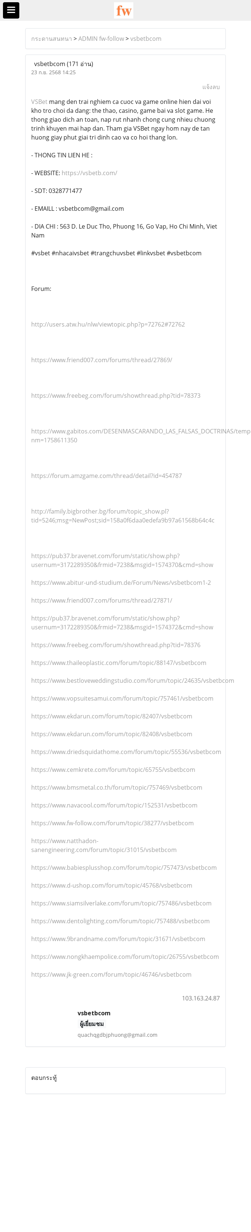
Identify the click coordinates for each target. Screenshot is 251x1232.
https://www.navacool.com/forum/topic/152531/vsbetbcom (114, 805)
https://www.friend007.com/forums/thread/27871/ (101, 600)
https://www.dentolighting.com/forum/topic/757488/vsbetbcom (120, 921)
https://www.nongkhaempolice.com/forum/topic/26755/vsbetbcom (125, 957)
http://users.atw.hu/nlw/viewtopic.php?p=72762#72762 (108, 324)
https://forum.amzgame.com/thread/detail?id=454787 (106, 476)
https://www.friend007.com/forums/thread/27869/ (101, 360)
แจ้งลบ (211, 87)
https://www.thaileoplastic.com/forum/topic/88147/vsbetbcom (118, 663)
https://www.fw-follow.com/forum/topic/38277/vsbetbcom (112, 823)
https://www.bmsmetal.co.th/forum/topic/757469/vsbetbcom (116, 787)
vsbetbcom (146, 39)
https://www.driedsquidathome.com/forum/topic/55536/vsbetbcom (126, 752)
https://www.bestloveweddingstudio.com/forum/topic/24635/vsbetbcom (132, 680)
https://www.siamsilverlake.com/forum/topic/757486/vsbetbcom (121, 903)
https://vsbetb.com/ (88, 173)
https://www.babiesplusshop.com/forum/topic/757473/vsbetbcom (124, 868)
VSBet (39, 102)
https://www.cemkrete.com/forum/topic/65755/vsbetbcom (113, 770)
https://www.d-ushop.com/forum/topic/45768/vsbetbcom (111, 885)
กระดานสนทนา (51, 39)
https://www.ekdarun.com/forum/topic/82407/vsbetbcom (111, 716)
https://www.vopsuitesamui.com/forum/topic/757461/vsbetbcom (122, 698)
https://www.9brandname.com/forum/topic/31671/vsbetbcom (118, 939)
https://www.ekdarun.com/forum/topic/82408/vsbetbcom (111, 734)
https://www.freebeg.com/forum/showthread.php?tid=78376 (116, 645)
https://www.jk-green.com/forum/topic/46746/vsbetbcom (111, 974)
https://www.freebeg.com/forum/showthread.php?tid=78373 (116, 395)
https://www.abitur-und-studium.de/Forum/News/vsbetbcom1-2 (121, 583)
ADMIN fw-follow (101, 39)
